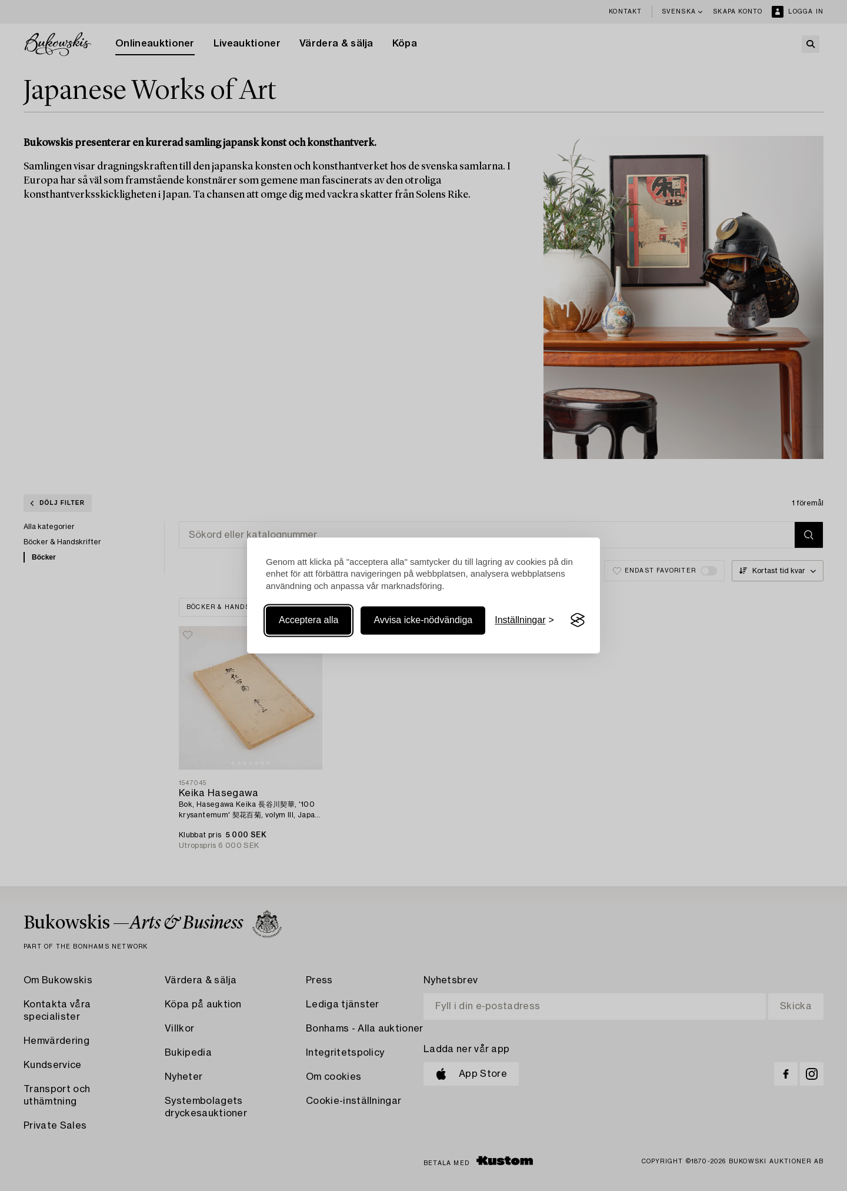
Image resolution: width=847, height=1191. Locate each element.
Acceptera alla (308, 620)
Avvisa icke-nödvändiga (423, 620)
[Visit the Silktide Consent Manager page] (577, 620)
